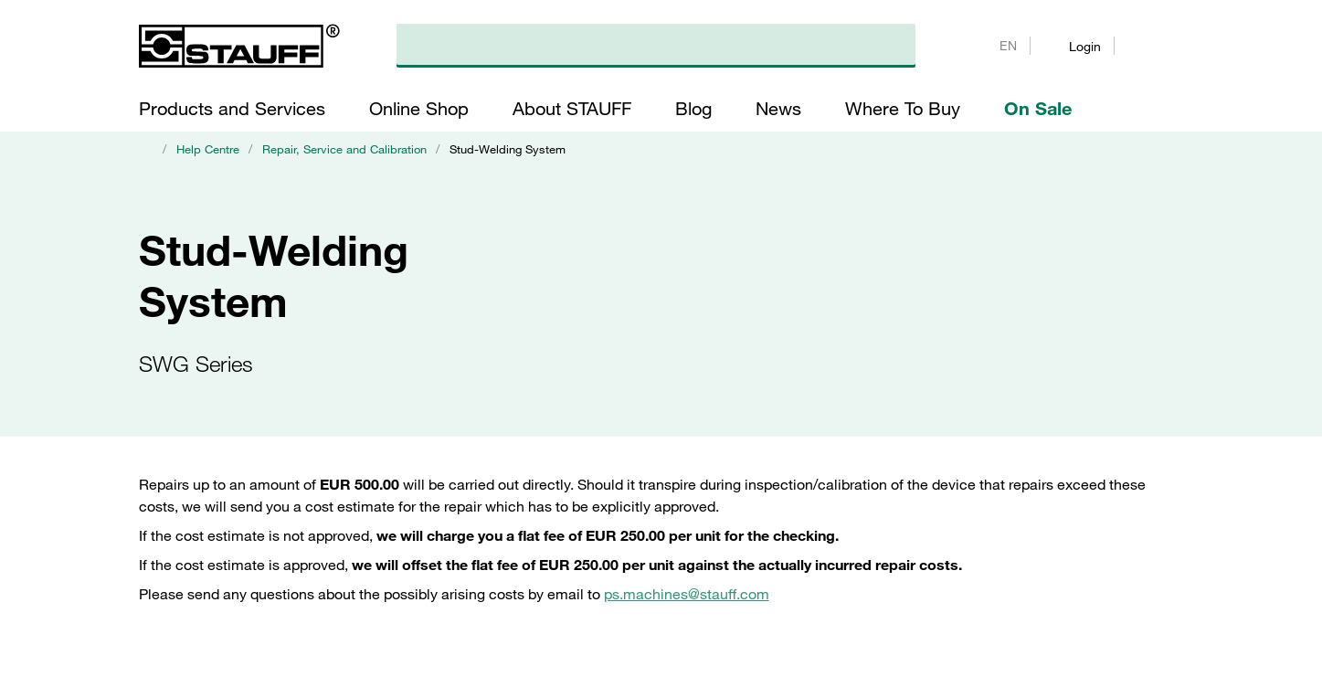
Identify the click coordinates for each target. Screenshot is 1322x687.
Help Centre (207, 149)
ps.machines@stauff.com (686, 594)
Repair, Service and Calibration (344, 149)
